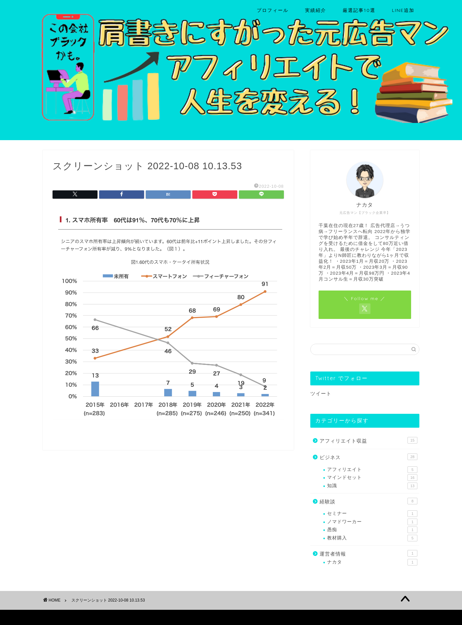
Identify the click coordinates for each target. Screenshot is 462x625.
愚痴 (372, 530)
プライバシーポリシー (68, 617)
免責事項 (106, 617)
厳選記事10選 (359, 10)
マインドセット (372, 477)
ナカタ (372, 562)
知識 (372, 486)
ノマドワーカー (372, 522)
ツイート (320, 393)
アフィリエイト (372, 469)
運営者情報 (368, 553)
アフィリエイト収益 (368, 440)
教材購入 (372, 538)
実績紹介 (315, 10)
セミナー (372, 513)
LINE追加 (403, 10)
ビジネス (368, 456)
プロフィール (273, 10)
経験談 (368, 501)
